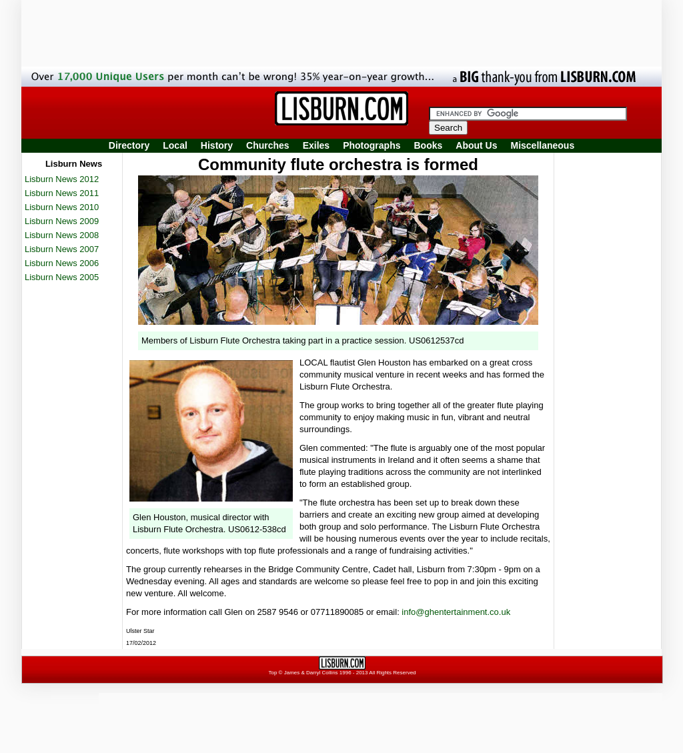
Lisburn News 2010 (62, 207)
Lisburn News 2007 (62, 249)
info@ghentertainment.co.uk (456, 612)
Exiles (316, 145)
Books (428, 145)
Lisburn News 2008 (62, 235)
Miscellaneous (543, 145)
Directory (129, 145)
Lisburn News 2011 (62, 193)
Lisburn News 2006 (62, 263)
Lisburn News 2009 (62, 221)
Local (175, 145)
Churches (267, 145)
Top (272, 673)
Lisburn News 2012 (62, 179)
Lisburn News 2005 (62, 277)
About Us (476, 145)
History (217, 145)
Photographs (371, 145)
